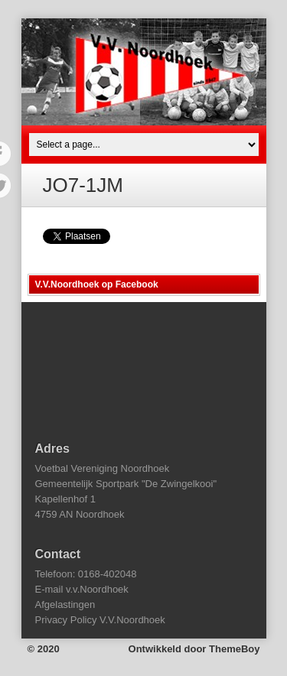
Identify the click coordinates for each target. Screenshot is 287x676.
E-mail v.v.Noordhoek (82, 589)
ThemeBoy (234, 649)
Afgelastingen (65, 604)
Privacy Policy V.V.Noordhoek (100, 620)
